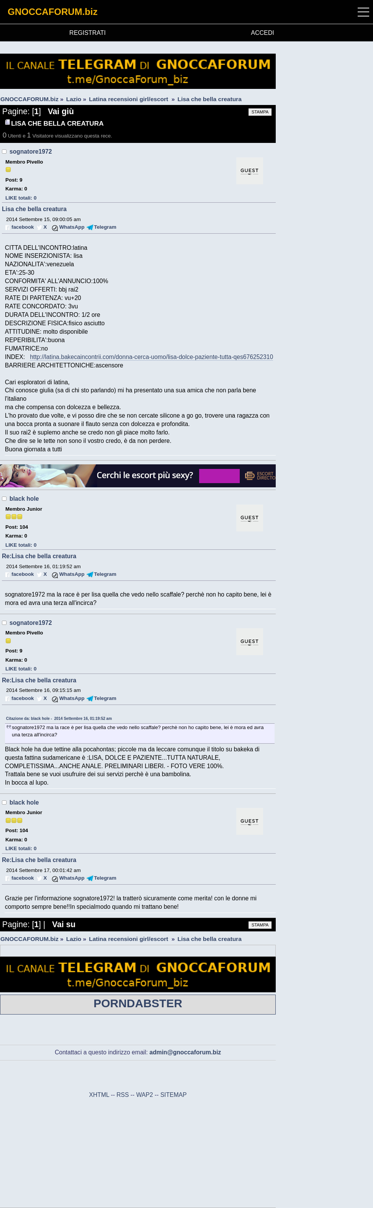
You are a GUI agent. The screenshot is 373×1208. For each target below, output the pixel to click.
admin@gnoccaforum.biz (185, 1052)
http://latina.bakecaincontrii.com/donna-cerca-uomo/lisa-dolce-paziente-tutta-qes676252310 (151, 357)
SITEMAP (173, 1095)
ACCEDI (262, 33)
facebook (22, 227)
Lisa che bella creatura (34, 209)
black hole (24, 498)
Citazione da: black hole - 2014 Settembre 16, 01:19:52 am (59, 718)
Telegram (105, 227)
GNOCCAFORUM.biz (53, 12)
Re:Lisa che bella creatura (39, 556)
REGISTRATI (87, 33)
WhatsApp (72, 227)
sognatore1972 (31, 151)
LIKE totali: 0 (20, 198)
